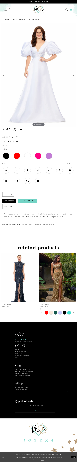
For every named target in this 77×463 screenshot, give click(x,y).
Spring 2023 (34, 19)
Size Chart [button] (70, 164)
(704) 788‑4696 (20, 339)
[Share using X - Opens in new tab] (14, 129)
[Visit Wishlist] (71, 10)
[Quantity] (8, 194)
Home (7, 19)
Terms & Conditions (20, 352)
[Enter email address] (35, 406)
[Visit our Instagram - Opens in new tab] (29, 441)
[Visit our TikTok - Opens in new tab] (52, 441)
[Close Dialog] (3, 458)
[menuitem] (6, 10)
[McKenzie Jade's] (38, 9)
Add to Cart (10, 201)
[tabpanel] (38, 75)
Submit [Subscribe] (35, 411)
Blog (16, 357)
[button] (6, 10)
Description (8, 206)
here (42, 460)
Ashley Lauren (19, 19)
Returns (17, 350)
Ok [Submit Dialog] (73, 458)
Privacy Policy (19, 354)
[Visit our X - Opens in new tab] (46, 441)
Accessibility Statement (22, 356)
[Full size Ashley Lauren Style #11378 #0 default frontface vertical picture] (38, 75)
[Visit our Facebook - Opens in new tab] (24, 441)
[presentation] (19, 277)
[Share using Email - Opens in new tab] (20, 129)
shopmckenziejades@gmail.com (24, 342)
